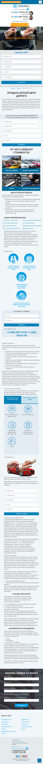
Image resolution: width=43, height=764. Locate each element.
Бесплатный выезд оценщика (11, 1)
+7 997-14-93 (19, 18)
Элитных (24, 724)
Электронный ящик (10, 688)
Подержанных (6, 719)
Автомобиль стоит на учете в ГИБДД (13, 398)
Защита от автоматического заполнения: (16, 694)
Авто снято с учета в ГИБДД (29, 398)
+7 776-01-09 (19, 13)
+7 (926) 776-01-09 (26, 334)
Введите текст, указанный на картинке (15, 697)
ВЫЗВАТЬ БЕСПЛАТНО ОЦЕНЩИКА (20, 24)
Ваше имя (7, 676)
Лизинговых (25, 722)
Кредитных (25, 719)
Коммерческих (6, 727)
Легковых (4, 724)
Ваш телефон (8, 682)
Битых (23, 729)
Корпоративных (27, 727)
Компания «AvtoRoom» (18, 741)
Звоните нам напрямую (19, 748)
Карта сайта (15, 746)
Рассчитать (21, 82)
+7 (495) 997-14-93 (17, 332)
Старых (3, 729)
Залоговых (5, 722)
